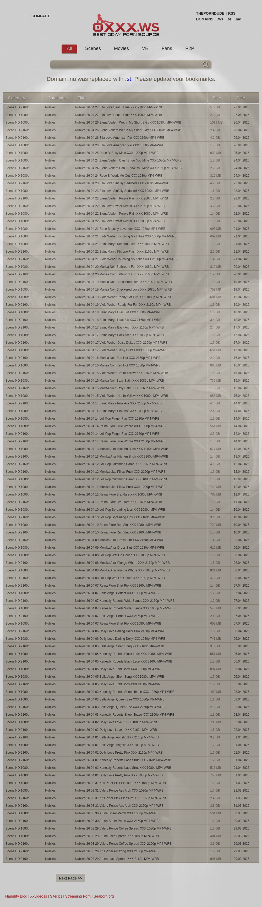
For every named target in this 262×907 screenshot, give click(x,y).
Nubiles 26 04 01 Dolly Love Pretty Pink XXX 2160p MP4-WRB (119, 752)
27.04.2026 (241, 107)
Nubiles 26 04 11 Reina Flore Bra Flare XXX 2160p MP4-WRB (118, 502)
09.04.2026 (241, 540)
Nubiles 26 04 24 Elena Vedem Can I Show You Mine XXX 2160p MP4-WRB (128, 168)
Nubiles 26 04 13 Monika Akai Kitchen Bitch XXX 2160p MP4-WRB (121, 456)
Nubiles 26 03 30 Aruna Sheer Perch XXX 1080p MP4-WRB (117, 813)
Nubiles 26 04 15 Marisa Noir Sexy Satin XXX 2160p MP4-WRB (119, 388)
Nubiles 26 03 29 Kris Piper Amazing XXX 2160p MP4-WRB (117, 851)
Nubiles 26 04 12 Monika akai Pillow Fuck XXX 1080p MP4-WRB (120, 487)
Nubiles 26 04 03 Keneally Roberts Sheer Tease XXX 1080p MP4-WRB (124, 692)
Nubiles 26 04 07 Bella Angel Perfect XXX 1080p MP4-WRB (117, 593)
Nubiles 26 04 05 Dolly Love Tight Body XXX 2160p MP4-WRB (118, 684)
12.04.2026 (241, 464)
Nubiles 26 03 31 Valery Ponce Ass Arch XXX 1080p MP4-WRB (119, 790)
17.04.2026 (241, 327)
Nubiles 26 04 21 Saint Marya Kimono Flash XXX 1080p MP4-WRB (122, 244)
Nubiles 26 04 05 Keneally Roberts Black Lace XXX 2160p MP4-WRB (123, 661)
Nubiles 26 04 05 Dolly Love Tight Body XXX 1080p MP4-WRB (118, 669)
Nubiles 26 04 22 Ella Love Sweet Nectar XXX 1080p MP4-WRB (120, 221)
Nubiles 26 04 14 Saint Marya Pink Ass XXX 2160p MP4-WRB (118, 403)
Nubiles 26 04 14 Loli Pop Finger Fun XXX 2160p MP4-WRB (117, 434)
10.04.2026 (241, 509)
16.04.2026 (241, 358)
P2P (189, 48)
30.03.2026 (241, 813)
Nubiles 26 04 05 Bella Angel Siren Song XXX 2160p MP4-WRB (119, 646)
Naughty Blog (16, 896)
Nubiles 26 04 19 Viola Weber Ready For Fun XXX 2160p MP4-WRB (123, 305)
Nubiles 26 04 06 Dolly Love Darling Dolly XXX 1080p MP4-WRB (120, 639)
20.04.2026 (241, 267)
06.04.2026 (241, 631)
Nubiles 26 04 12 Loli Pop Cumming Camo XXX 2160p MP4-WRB (121, 464)
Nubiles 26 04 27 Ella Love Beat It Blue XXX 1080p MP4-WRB (118, 115)
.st (229, 19)
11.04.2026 (241, 494)
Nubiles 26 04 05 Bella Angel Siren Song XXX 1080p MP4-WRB (119, 676)
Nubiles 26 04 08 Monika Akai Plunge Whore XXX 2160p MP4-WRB (122, 563)
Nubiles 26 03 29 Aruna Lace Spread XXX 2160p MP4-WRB (117, 859)
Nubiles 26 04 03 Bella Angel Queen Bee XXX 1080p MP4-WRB (120, 699)
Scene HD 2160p (17, 107)
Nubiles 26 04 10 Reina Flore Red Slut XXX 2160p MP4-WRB (118, 532)
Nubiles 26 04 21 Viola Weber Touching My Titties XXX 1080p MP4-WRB (126, 236)
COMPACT (40, 16)
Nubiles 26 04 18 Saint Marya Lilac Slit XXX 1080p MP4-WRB (118, 312)
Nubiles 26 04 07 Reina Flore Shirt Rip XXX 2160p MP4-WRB (118, 585)
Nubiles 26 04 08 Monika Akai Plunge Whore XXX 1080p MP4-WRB (122, 570)
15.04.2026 (241, 373)
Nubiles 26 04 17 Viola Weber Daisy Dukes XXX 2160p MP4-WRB (121, 342)
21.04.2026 (241, 229)
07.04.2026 (241, 585)
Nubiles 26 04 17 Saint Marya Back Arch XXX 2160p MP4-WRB (119, 327)
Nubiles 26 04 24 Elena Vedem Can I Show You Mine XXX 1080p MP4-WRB (128, 160)
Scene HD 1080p (17, 115)
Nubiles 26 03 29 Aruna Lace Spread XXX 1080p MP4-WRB (117, 836)
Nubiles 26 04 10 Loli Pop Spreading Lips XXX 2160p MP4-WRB (120, 517)
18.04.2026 (241, 312)
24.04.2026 (241, 160)
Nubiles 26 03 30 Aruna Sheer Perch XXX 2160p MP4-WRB (117, 821)
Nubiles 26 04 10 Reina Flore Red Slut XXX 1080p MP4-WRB (118, 525)
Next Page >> (70, 878)
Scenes (93, 48)
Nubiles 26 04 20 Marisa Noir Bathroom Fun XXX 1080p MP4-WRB (122, 267)
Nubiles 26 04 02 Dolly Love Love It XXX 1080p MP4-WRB (116, 722)
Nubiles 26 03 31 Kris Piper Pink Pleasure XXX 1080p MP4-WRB (120, 783)
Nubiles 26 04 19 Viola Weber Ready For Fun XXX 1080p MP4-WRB (123, 297)
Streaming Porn (78, 896)
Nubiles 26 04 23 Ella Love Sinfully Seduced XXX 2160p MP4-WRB (122, 183)
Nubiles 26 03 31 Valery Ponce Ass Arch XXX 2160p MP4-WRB (119, 806)
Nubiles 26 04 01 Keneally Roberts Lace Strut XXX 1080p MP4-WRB (123, 768)
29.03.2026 (241, 828)
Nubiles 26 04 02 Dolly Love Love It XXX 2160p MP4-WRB (116, 730)
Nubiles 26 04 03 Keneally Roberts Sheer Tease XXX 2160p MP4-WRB (124, 714)
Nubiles (50, 107)
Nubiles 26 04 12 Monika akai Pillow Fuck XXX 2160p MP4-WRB (120, 472)
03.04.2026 (241, 692)
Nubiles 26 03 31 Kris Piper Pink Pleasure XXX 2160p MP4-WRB (120, 798)
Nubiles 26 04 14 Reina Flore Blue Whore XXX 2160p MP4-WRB (120, 441)
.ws (220, 19)
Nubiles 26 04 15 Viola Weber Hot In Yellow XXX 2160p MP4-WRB (121, 373)
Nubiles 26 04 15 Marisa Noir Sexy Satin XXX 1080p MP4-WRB (119, 380)
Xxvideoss (38, 896)
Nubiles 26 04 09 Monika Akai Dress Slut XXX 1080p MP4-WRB (119, 547)
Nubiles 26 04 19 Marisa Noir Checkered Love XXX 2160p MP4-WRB (123, 282)
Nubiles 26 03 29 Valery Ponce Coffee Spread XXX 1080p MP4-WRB (123, 828)
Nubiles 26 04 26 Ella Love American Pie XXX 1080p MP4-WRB (119, 145)
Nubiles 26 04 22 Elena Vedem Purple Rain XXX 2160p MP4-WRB (121, 198)
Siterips (56, 896)
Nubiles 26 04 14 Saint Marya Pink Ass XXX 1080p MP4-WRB (118, 411)
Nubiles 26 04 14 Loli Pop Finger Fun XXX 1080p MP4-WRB (117, 418)
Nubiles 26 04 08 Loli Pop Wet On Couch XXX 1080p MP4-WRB (120, 555)
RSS (232, 13)
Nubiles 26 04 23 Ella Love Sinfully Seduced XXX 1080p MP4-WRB (122, 191)
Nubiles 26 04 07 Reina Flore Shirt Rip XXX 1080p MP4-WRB (118, 623)
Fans (167, 48)
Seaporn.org (104, 896)
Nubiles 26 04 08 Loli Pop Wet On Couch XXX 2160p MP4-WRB (120, 578)
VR (145, 48)
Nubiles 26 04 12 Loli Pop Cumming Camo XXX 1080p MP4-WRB (121, 479)
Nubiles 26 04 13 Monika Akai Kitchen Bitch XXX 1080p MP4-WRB (121, 449)
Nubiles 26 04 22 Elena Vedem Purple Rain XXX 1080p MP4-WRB (121, 213)
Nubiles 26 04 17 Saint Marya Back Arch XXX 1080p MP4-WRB (119, 335)
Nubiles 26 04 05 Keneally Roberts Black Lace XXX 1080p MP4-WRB (123, 654)
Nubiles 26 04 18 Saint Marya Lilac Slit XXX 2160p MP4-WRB (118, 320)
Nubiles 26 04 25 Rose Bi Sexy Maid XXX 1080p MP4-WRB (117, 153)
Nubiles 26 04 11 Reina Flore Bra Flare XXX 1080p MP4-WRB (118, 494)
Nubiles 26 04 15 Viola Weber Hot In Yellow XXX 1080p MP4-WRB (121, 396)
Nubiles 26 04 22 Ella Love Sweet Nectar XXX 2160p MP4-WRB (120, 206)
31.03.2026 (241, 783)
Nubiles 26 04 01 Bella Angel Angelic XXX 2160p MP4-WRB (117, 737)
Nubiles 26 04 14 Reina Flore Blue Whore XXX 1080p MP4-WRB (120, 426)
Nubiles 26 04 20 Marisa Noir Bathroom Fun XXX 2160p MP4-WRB (122, 274)
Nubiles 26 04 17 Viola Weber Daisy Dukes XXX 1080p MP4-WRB (121, 350)
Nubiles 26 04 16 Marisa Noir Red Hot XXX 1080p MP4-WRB (117, 365)
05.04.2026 (241, 646)
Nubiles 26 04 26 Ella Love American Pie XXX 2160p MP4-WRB (119, 138)
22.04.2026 (241, 198)
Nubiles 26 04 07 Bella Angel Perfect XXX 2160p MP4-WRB (117, 616)
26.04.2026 (241, 122)
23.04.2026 (241, 183)
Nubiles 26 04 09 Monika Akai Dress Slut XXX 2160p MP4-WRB (119, 540)
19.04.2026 (241, 282)
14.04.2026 (241, 403)
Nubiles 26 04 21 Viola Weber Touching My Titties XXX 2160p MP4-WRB (126, 259)
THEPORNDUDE (210, 13)
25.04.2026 (241, 153)
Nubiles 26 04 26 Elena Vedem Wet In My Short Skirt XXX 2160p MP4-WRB (128, 130)
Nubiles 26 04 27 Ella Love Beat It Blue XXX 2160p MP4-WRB (118, 107)
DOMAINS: (205, 19)
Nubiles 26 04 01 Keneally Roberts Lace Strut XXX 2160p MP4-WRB (123, 760)
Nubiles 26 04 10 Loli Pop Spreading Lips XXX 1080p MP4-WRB (120, 509)
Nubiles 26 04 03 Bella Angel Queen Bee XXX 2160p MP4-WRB (120, 707)
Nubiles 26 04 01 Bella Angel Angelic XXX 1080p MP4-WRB (117, 745)
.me (238, 19)
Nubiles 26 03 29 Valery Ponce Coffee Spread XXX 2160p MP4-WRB (123, 843)
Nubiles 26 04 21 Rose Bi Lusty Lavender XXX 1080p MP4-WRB (120, 229)
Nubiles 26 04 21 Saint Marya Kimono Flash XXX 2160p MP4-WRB (122, 251)
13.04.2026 (241, 449)
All (69, 48)
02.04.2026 (241, 722)
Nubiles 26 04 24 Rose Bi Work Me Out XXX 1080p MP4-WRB (118, 175)
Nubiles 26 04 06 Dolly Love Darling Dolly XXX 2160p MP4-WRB (120, 631)
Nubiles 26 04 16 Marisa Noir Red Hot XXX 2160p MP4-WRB (117, 358)
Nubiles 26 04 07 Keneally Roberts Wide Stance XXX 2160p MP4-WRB (124, 601)
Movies (121, 48)
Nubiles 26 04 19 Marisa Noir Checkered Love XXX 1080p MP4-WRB (123, 289)
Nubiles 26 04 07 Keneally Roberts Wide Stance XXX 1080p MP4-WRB (124, 608)
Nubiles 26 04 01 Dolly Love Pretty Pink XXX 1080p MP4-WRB (119, 775)
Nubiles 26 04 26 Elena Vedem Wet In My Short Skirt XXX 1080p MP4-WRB (128, 122)
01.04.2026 (241, 737)
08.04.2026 (241, 555)
